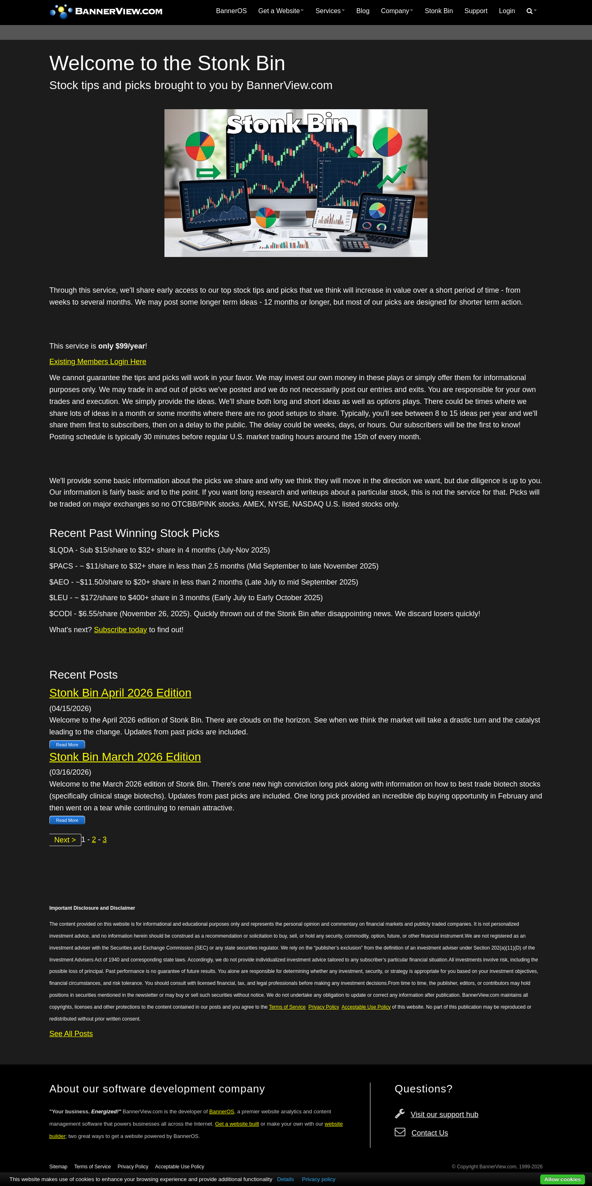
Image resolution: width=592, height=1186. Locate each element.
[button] (532, 11)
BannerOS (231, 10)
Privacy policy (318, 1179)
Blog (363, 10)
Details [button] (285, 1179)
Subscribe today (120, 630)
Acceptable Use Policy (179, 1167)
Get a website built (237, 1124)
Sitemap (58, 1167)
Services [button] (330, 10)
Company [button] (397, 10)
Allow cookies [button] (562, 1179)
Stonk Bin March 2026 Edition (125, 756)
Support (476, 10)
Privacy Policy (133, 1167)
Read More (67, 744)
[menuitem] (231, 11)
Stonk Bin (439, 10)
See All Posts (71, 1034)
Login (507, 10)
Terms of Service (92, 1167)
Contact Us (430, 1133)
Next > (65, 840)
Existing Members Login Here (97, 362)
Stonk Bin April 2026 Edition (120, 692)
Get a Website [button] (281, 10)
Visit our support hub (445, 1114)
